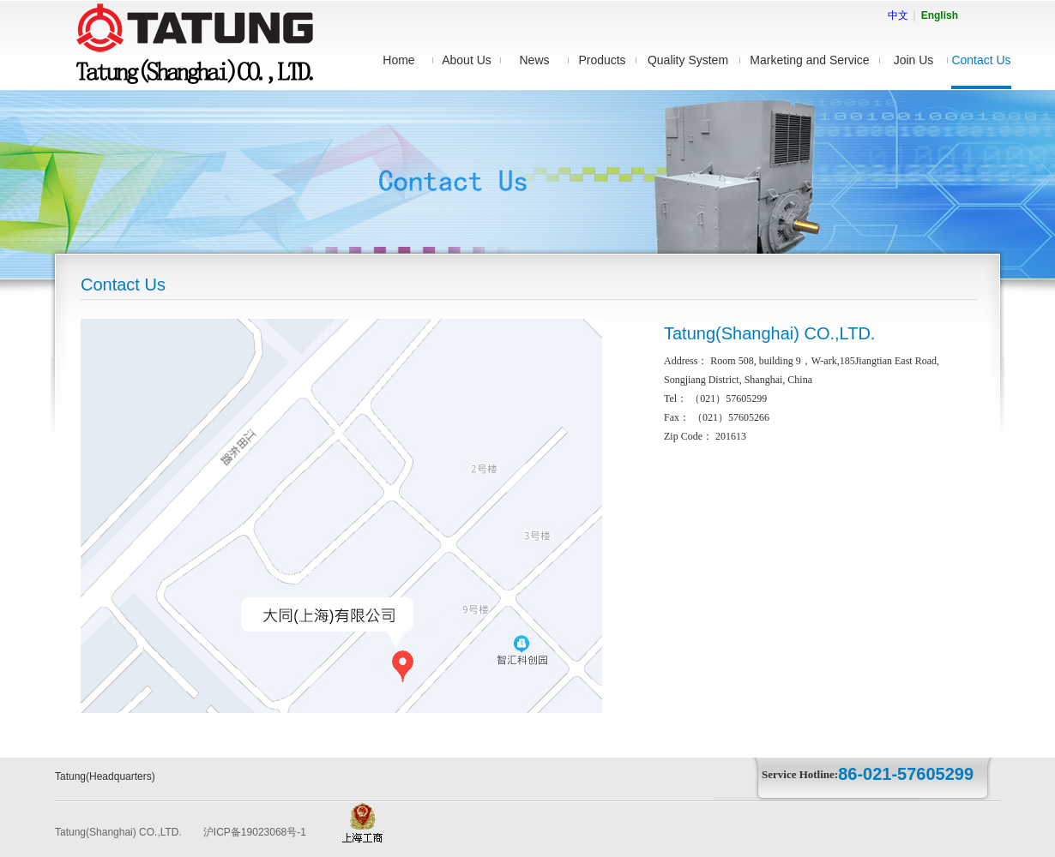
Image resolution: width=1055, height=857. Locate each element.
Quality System (688, 60)
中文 (898, 15)
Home (398, 60)
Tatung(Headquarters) (105, 776)
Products (601, 60)
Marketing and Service (809, 60)
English (939, 15)
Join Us (914, 60)
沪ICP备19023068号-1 (254, 832)
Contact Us (980, 60)
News (534, 60)
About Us (466, 60)
